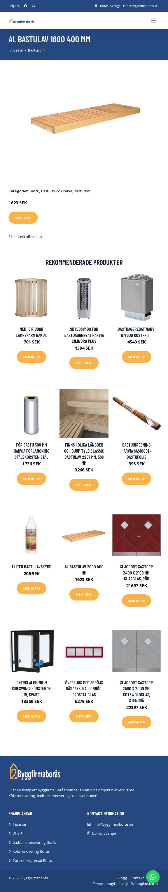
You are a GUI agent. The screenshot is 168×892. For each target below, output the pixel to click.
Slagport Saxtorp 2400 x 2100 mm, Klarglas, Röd (136, 572)
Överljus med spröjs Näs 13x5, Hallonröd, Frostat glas (84, 688)
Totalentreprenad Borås (32, 860)
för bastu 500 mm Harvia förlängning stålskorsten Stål (31, 450)
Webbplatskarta (144, 883)
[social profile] (25, 6)
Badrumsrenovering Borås (34, 842)
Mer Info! (23, 217)
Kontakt (137, 878)
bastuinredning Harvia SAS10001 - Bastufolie (136, 450)
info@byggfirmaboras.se (140, 6)
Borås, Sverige (110, 6)
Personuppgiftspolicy (110, 883)
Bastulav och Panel (56, 191)
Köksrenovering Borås (31, 851)
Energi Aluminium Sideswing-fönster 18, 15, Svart (31, 688)
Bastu (18, 50)
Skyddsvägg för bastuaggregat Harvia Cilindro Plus (84, 335)
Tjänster (19, 824)
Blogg (122, 878)
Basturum (36, 50)
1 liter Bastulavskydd (31, 566)
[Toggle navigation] (153, 20)
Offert (17, 833)
